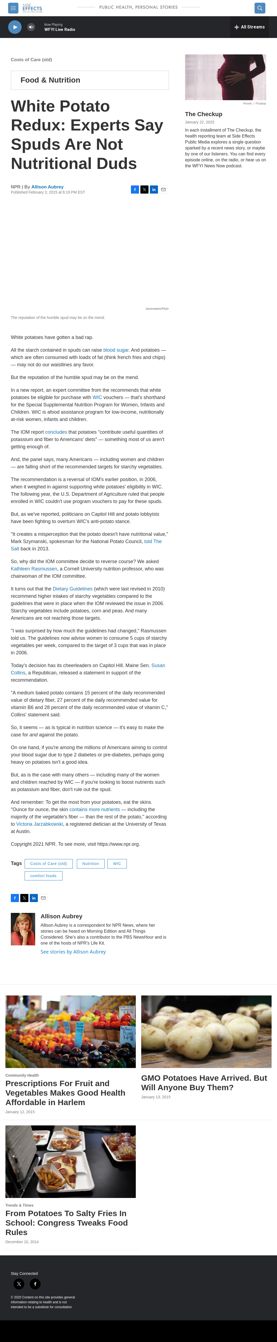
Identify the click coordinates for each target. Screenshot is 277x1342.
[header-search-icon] (260, 8)
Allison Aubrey (47, 187)
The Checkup (203, 114)
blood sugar (115, 350)
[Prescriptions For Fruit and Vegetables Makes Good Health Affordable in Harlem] (70, 1031)
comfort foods (43, 876)
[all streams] (249, 27)
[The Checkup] (225, 77)
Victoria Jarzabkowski (39, 824)
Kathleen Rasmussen (34, 569)
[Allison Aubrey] (23, 929)
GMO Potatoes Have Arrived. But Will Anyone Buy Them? (204, 1082)
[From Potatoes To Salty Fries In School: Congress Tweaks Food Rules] (70, 1161)
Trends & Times (19, 1205)
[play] (15, 27)
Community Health (22, 1075)
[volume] (31, 27)
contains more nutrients (95, 809)
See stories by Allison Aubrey (73, 951)
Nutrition (91, 863)
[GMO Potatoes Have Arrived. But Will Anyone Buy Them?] (206, 1031)
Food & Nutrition (50, 80)
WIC (97, 397)
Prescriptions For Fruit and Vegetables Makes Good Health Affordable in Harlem (65, 1093)
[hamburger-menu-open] (13, 8)
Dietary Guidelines (73, 589)
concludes (56, 432)
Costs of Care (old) (31, 59)
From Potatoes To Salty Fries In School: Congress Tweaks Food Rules (66, 1223)
